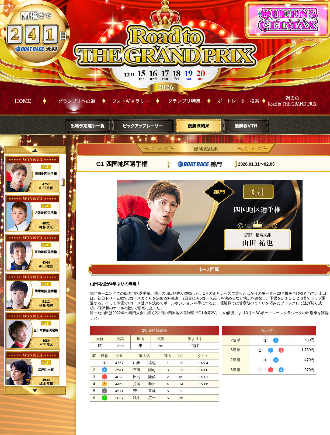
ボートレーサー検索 (236, 99)
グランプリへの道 (74, 99)
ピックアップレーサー (143, 125)
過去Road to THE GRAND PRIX (291, 99)
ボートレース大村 (37, 49)
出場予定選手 (87, 125)
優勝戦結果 (198, 125)
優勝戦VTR (246, 125)
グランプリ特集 (183, 99)
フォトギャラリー (130, 99)
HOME (23, 99)
